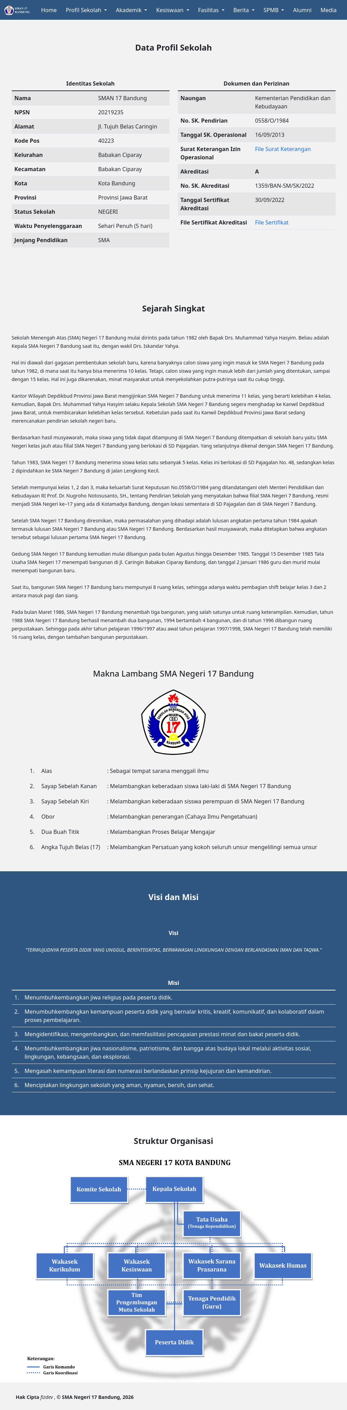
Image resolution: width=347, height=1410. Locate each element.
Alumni (302, 10)
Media (329, 10)
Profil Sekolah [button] (84, 10)
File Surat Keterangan (283, 149)
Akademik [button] (129, 10)
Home (49, 10)
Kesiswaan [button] (170, 10)
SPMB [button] (272, 10)
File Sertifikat (272, 222)
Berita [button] (242, 10)
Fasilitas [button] (209, 10)
